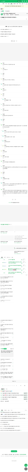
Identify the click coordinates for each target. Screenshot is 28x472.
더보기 (11, 348)
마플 (12, 257)
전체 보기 (2, 401)
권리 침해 (17, 454)
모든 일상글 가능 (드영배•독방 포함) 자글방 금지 (13, 6)
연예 (11, 3)
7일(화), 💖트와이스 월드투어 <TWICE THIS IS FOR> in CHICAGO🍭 (12, 395)
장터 (17, 3)
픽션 (20, 3)
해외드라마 (17, 14)
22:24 (26, 410)
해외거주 (11, 14)
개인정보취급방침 (22, 454)
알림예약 (25, 393)
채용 (13, 454)
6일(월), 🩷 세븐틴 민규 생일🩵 (6, 391)
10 (16, 385)
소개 (3, 454)
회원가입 (19, 1)
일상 (9, 3)
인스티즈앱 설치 (14, 451)
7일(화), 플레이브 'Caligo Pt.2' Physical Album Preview (10, 393)
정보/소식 (8, 257)
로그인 (10, 202)
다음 (20, 385)
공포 (22, 3)
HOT (3, 3)
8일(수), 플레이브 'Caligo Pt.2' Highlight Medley (9, 397)
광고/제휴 (10, 454)
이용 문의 (6, 454)
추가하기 (5, 348)
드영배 (14, 3)
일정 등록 (7, 401)
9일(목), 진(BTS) (4, 399)
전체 (2, 257)
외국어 (7, 14)
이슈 (6, 3)
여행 (4, 14)
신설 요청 (7, 11)
